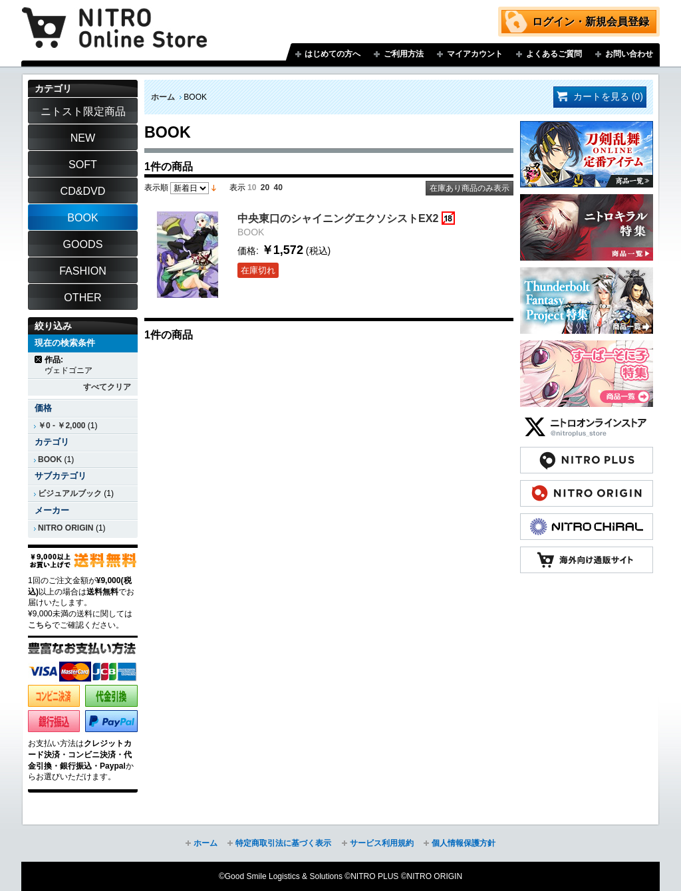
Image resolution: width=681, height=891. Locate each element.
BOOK (50, 459)
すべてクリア (107, 387)
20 (265, 187)
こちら (40, 625)
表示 (237, 187)
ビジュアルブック (70, 493)
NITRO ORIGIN (66, 528)
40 (278, 187)
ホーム (163, 97)
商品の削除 (39, 359)
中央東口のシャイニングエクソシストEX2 (337, 218)
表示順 (156, 187)
